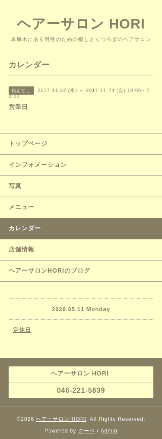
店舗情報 (22, 249)
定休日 (22, 330)
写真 (15, 185)
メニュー (22, 207)
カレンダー (25, 228)
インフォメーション (38, 164)
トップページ (28, 143)
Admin (109, 431)
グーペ (86, 431)
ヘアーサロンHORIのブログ (49, 270)
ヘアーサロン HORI (81, 24)
